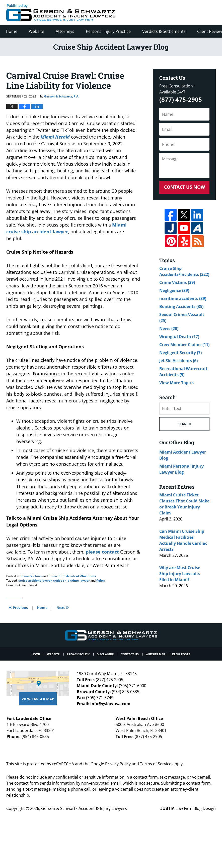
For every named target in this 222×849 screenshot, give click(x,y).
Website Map (155, 654)
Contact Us (130, 654)
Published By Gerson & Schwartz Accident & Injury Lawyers (174, 12)
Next (62, 607)
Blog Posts (181, 654)
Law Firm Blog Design (188, 808)
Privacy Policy (78, 654)
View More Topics (176, 382)
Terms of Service (155, 764)
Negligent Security (180, 352)
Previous (18, 607)
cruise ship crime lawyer (71, 580)
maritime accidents (182, 298)
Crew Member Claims (184, 344)
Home (11, 31)
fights (100, 580)
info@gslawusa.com (110, 703)
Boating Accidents (181, 306)
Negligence (174, 290)
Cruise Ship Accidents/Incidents (72, 576)
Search (184, 423)
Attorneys (65, 31)
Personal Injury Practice (108, 31)
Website (36, 31)
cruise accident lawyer (35, 580)
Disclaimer (105, 654)
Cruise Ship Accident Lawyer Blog (60, 12)
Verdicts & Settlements (164, 31)
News (168, 328)
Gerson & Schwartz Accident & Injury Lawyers (84, 808)
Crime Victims (31, 576)
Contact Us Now (184, 187)
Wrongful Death (179, 336)
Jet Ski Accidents (178, 360)
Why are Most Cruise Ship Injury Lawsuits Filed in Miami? (179, 573)
